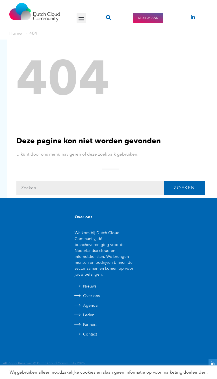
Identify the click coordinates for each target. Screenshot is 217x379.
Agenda (90, 305)
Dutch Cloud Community (56, 363)
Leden (88, 315)
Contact (90, 334)
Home (15, 33)
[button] (81, 18)
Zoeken (184, 188)
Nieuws (89, 286)
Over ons (91, 296)
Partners (90, 324)
